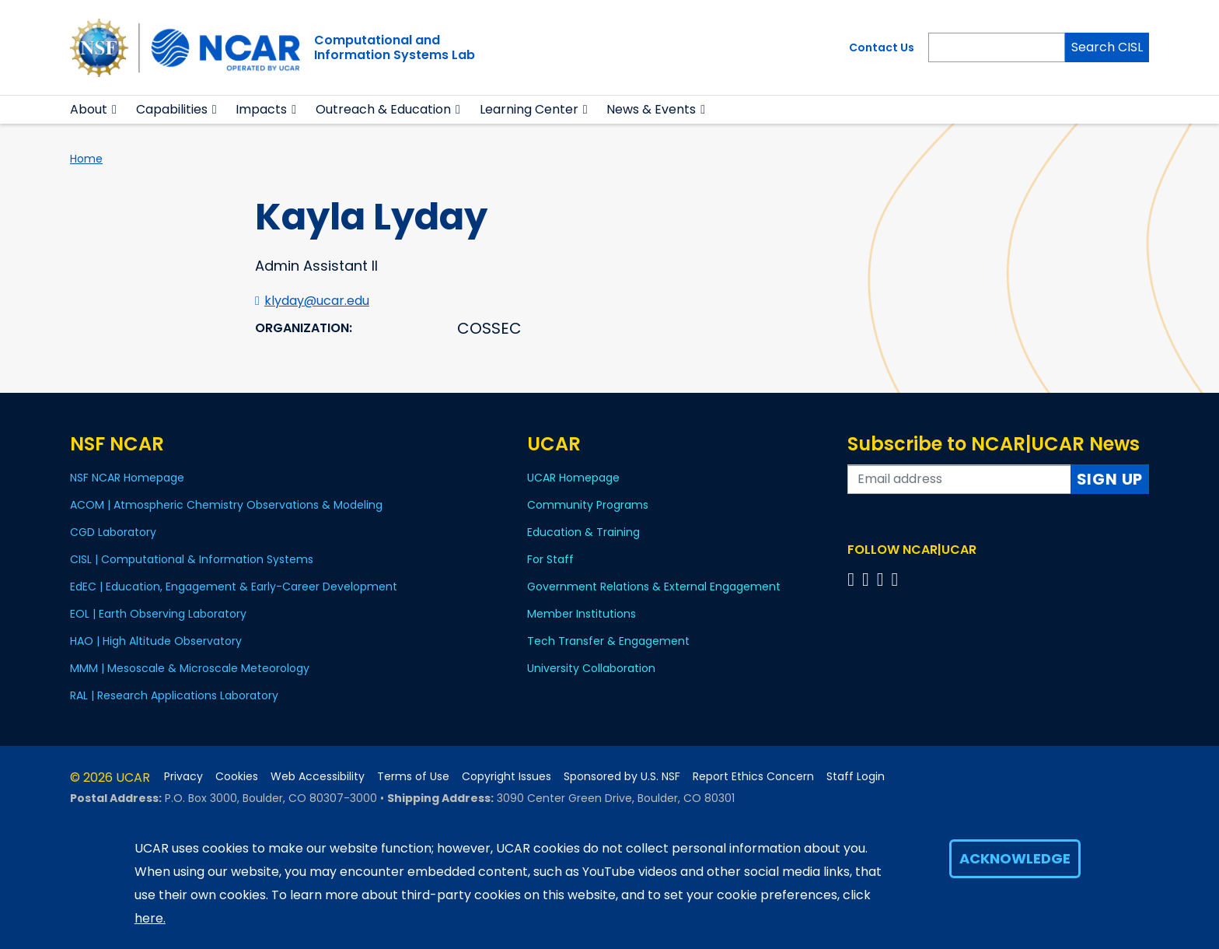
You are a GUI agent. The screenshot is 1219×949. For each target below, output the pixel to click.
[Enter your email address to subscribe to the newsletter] (959, 479)
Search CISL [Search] (1107, 47)
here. (150, 918)
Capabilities (172, 109)
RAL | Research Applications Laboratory (174, 695)
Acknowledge (1015, 858)
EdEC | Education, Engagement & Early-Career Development (233, 586)
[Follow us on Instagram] (883, 579)
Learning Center (529, 109)
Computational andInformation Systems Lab (394, 47)
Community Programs (587, 505)
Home (86, 158)
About (88, 109)
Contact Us (881, 47)
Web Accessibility (318, 776)
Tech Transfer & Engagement (608, 641)
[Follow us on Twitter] (868, 579)
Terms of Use (413, 776)
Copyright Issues (506, 776)
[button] (114, 109)
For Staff (550, 559)
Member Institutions (581, 614)
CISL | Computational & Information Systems (191, 559)
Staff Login (855, 776)
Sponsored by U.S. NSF (622, 776)
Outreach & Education (383, 109)
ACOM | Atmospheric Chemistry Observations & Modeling (226, 505)
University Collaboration (591, 668)
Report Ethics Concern (753, 776)
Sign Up (1110, 479)
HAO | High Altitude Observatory (156, 641)
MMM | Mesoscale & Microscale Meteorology (189, 668)
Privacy (183, 776)
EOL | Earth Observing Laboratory (158, 614)
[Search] (996, 47)
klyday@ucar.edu (316, 301)
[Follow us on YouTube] (897, 579)
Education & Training (583, 532)
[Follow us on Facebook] (853, 579)
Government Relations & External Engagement (654, 586)
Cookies (236, 776)
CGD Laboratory (113, 532)
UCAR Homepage (573, 477)
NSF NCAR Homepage (127, 477)
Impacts (261, 109)
